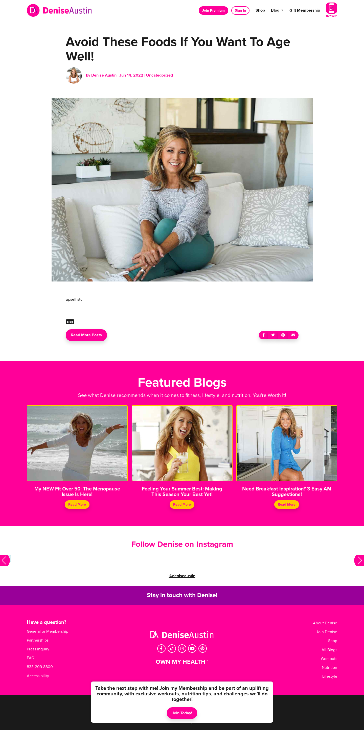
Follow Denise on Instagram (182, 544)
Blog (70, 321)
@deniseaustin (182, 575)
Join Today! (182, 713)
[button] (5, 560)
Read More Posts (86, 335)
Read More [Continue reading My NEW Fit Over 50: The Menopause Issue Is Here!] (77, 504)
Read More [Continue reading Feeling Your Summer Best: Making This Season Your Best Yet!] (182, 504)
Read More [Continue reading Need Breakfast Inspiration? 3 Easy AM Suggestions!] (287, 504)
